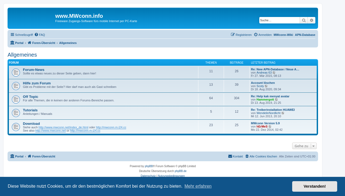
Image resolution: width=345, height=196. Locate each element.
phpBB (149, 166)
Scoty (260, 86)
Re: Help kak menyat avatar (270, 96)
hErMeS (262, 126)
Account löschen (263, 82)
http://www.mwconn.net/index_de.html (63, 127)
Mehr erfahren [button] (198, 186)
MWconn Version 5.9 (265, 123)
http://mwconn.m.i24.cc (111, 127)
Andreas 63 (264, 72)
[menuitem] (39, 35)
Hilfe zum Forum (37, 83)
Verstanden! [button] (315, 186)
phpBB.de (181, 171)
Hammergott (265, 99)
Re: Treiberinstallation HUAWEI (273, 109)
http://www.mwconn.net (50, 130)
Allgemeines (22, 55)
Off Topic (30, 97)
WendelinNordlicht (269, 113)
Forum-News (33, 70)
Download (31, 124)
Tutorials (30, 110)
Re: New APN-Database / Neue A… (275, 69)
